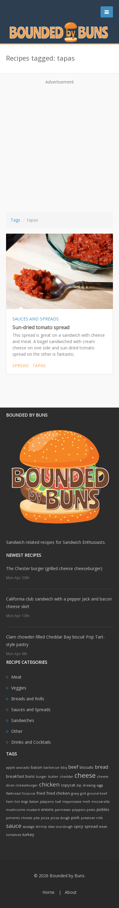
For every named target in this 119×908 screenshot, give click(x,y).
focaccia (28, 793)
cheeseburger (26, 785)
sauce (13, 825)
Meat (16, 677)
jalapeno (47, 801)
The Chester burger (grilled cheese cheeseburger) (54, 568)
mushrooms (15, 810)
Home (48, 892)
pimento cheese (19, 818)
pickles (103, 809)
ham (9, 801)
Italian (34, 801)
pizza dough (60, 818)
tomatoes (13, 835)
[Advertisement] (59, 146)
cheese (85, 775)
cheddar (66, 776)
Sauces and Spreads (31, 709)
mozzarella (100, 801)
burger (41, 776)
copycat (68, 785)
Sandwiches (22, 720)
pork (75, 817)
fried (40, 793)
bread (101, 767)
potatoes (88, 818)
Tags (15, 220)
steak (103, 826)
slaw (51, 826)
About (71, 892)
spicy (78, 826)
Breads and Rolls (27, 698)
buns (30, 776)
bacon (36, 767)
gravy (75, 793)
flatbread (13, 793)
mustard (33, 810)
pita (37, 818)
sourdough (64, 826)
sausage (29, 826)
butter (53, 776)
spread (20, 365)
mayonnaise (71, 801)
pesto (91, 810)
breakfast (15, 776)
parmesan (63, 810)
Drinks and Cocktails (31, 742)
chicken (49, 784)
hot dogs (21, 801)
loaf (58, 801)
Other (16, 731)
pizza (45, 818)
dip (78, 785)
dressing (89, 785)
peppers (78, 810)
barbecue (51, 767)
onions (47, 809)
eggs (100, 785)
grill (83, 793)
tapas (39, 365)
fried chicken (58, 793)
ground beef (97, 793)
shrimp (41, 826)
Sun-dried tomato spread (40, 327)
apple (10, 767)
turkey (28, 834)
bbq (64, 767)
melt (86, 801)
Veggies (18, 688)
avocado (23, 767)
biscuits (87, 767)
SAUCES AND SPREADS (35, 319)
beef (73, 767)
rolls (99, 818)
